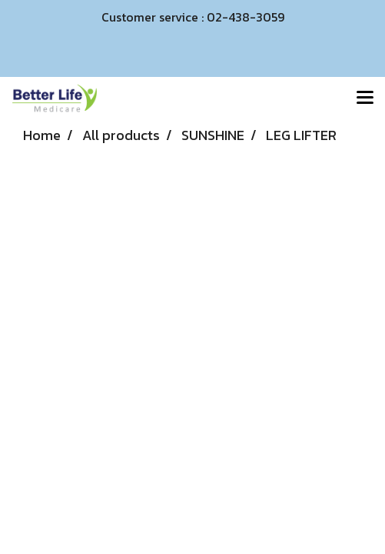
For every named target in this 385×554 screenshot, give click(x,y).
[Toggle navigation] (365, 98)
